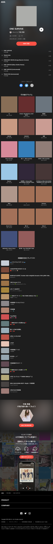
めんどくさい (9, 226)
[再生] (41, 30)
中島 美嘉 (21, 32)
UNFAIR (9, 136)
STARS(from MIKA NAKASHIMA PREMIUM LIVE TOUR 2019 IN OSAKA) (43, 182)
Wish (9, 203)
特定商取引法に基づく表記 (41, 522)
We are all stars (9, 158)
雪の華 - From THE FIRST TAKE (26, 248)
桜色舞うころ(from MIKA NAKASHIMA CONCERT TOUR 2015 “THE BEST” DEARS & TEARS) (26, 183)
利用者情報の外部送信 (27, 522)
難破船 (43, 113)
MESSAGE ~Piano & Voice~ (9, 248)
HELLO (44, 226)
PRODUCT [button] (5, 500)
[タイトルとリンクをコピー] (32, 85)
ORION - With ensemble (44, 158)
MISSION (26, 136)
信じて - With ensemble (26, 158)
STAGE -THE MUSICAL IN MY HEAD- (26, 114)
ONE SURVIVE (16, 493)
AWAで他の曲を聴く (26, 425)
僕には (26, 226)
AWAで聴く (26, 43)
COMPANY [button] (5, 505)
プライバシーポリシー (13, 522)
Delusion (44, 203)
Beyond (9, 181)
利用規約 (3, 522)
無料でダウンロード (26, 457)
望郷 (44, 136)
